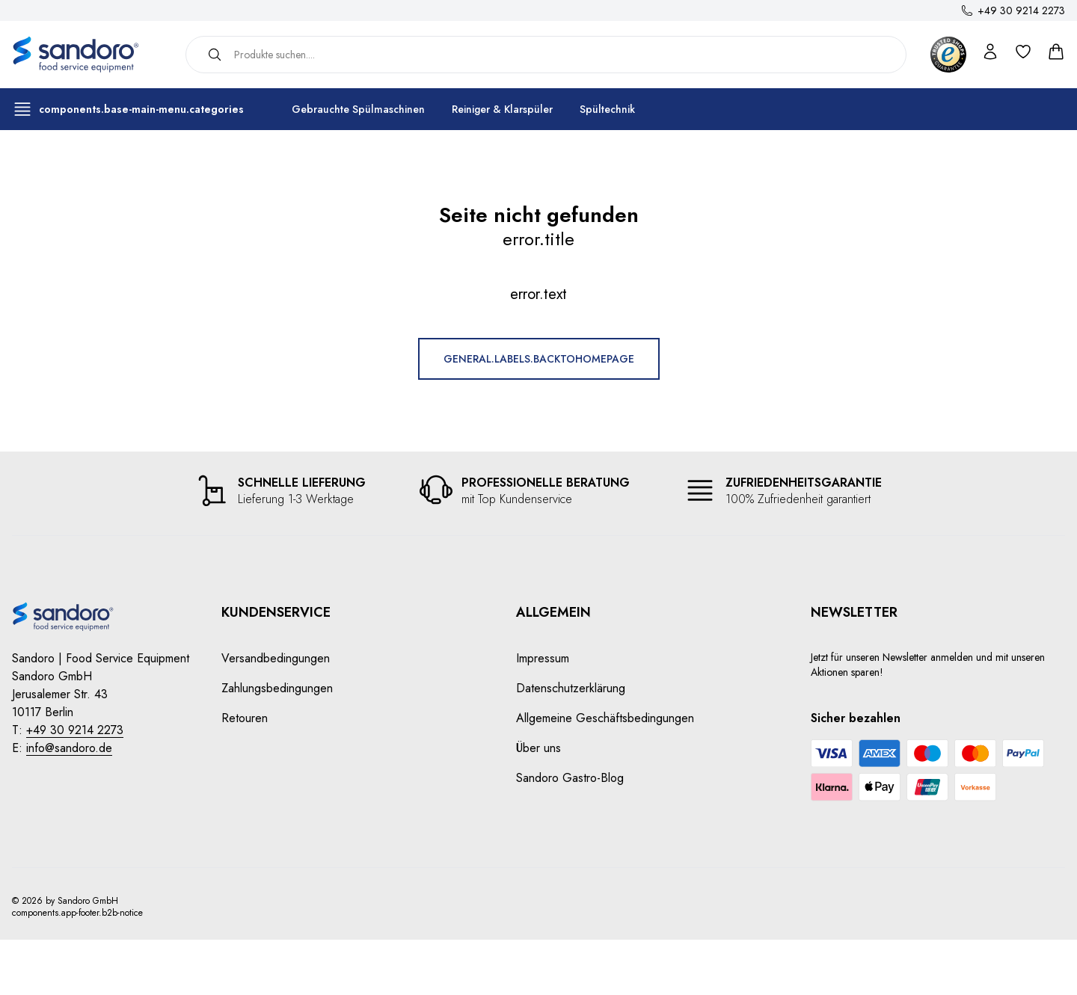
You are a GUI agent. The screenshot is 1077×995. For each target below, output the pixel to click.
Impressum (542, 658)
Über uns (538, 748)
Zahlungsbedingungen (277, 688)
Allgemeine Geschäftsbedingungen (605, 718)
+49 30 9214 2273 (1021, 10)
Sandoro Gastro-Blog (570, 777)
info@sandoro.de (69, 748)
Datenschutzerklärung (570, 688)
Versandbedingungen (275, 658)
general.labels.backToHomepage (539, 358)
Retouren (244, 718)
